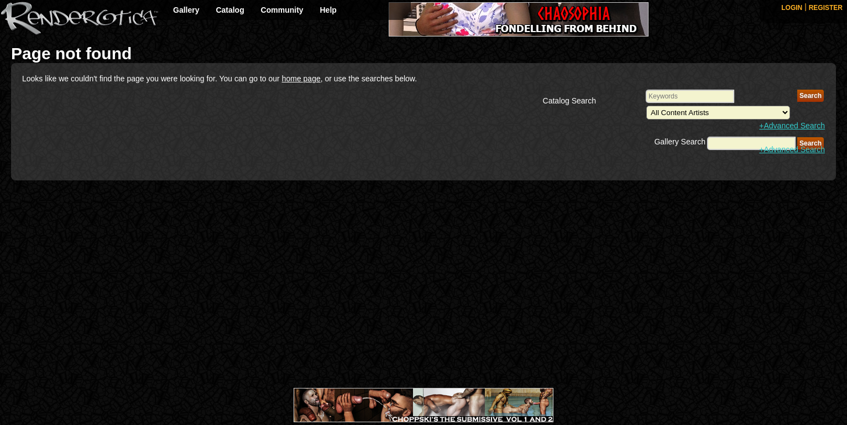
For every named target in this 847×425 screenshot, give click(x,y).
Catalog (230, 10)
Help (328, 10)
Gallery (186, 10)
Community (282, 10)
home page (301, 78)
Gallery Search (679, 141)
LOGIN (791, 8)
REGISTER (826, 8)
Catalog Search (570, 100)
